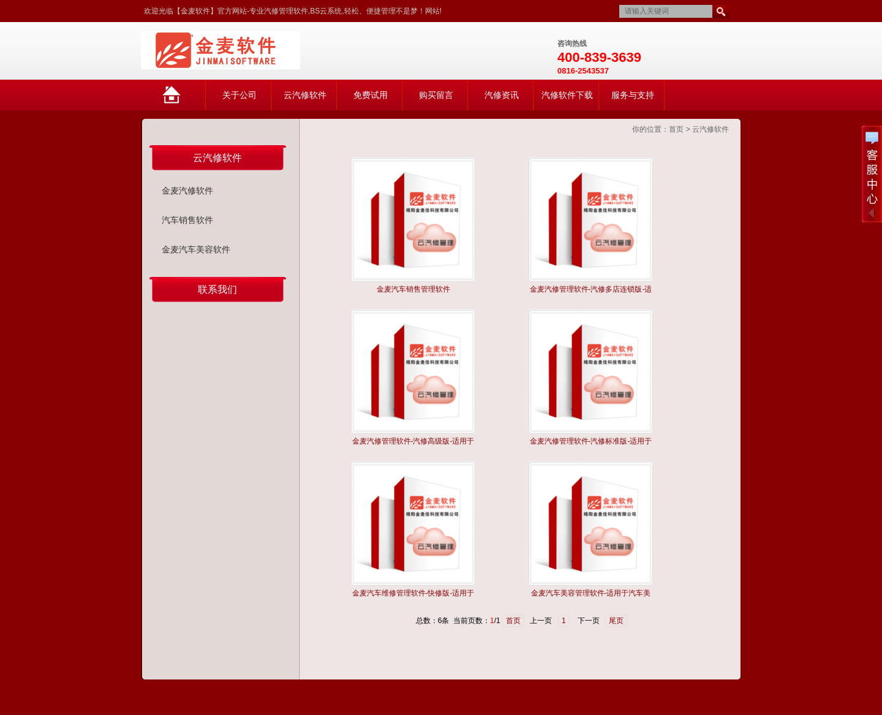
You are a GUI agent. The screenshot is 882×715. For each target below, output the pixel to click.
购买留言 (436, 95)
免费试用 (370, 95)
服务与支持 (632, 95)
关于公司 (239, 95)
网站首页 (184, 100)
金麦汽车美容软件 (196, 249)
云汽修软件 (305, 95)
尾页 (616, 620)
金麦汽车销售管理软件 (413, 289)
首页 (676, 129)
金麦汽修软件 (187, 190)
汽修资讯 (501, 95)
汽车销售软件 (187, 220)
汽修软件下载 (567, 95)
